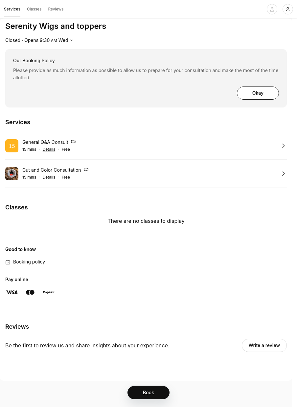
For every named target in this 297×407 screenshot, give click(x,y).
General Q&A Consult (49, 142)
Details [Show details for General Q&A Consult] (49, 149)
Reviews (55, 9)
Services (12, 10)
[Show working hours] (40, 40)
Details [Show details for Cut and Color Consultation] (49, 177)
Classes (34, 9)
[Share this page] (272, 9)
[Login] (288, 9)
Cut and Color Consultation (55, 170)
